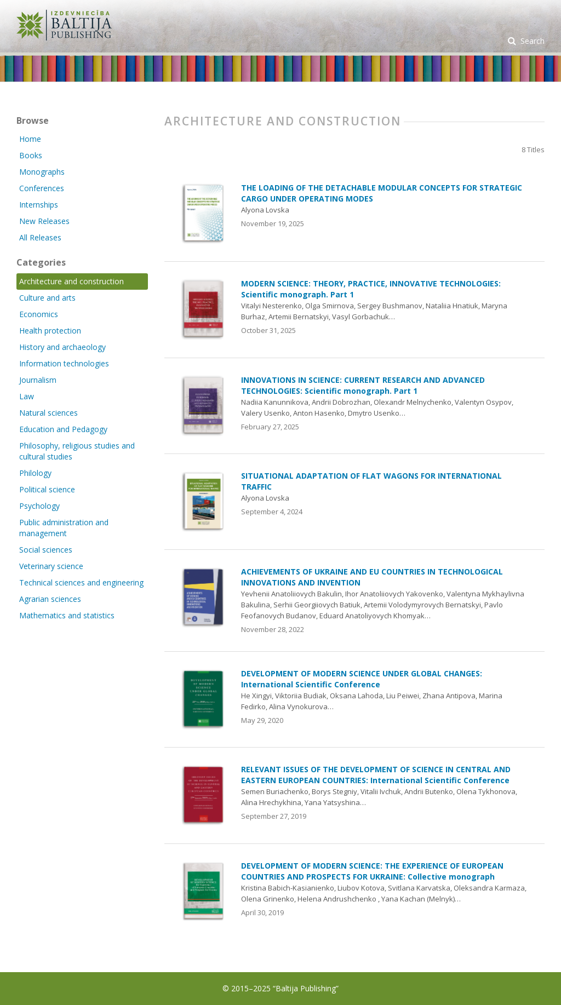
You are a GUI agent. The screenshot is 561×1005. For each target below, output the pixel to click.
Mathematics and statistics (67, 615)
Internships (38, 204)
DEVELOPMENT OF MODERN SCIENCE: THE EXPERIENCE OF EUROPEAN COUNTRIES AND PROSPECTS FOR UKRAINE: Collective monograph (372, 871)
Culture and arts (47, 297)
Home (30, 139)
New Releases (44, 221)
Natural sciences (48, 412)
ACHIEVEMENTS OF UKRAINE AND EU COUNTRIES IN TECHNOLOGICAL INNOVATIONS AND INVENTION (372, 577)
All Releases (40, 237)
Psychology (39, 506)
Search (531, 41)
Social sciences (45, 549)
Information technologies (64, 363)
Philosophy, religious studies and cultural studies (77, 451)
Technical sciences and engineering (81, 582)
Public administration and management (63, 527)
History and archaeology (62, 347)
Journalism (37, 380)
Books (30, 155)
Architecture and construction (71, 281)
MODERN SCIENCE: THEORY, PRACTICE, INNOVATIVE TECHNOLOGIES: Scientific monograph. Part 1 (371, 289)
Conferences (41, 188)
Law (26, 396)
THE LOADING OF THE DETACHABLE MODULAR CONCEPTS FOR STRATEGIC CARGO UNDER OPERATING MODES (381, 193)
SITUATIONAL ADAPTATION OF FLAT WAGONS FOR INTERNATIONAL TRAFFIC (371, 481)
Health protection (50, 330)
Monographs (42, 171)
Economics (38, 314)
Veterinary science (51, 566)
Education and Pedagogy (63, 429)
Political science (47, 489)
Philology (35, 473)
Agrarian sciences (50, 599)
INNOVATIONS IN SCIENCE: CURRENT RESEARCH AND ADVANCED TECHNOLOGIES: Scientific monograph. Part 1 (363, 385)
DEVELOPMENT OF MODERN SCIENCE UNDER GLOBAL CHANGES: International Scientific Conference (361, 679)
